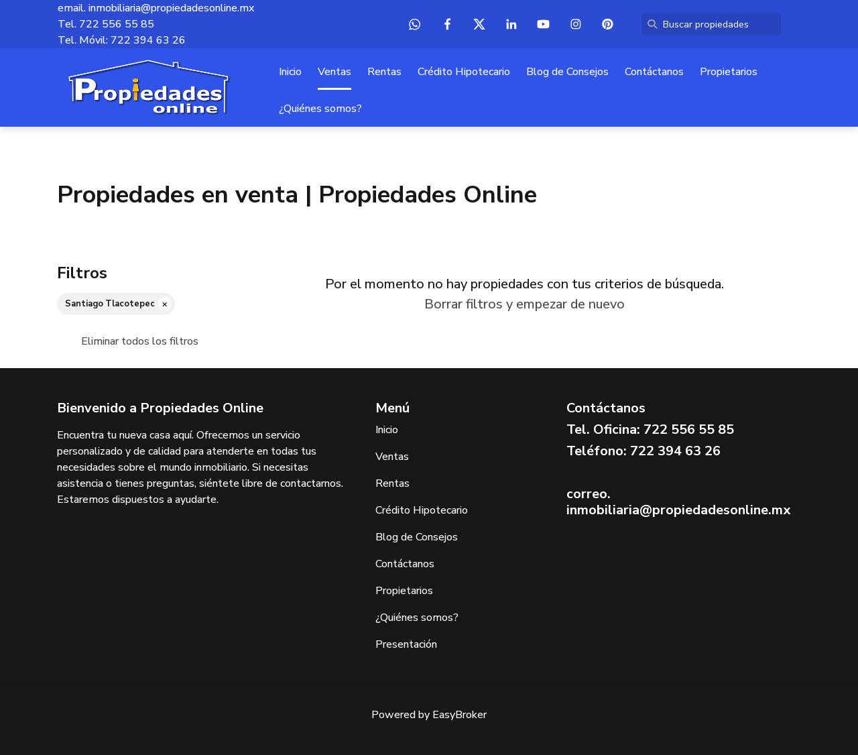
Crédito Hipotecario (464, 71)
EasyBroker (459, 714)
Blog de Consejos (567, 71)
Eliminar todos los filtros (139, 341)
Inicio (290, 71)
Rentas (384, 71)
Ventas (334, 71)
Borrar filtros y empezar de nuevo (524, 304)
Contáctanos (654, 71)
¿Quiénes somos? (320, 108)
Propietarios (728, 71)
